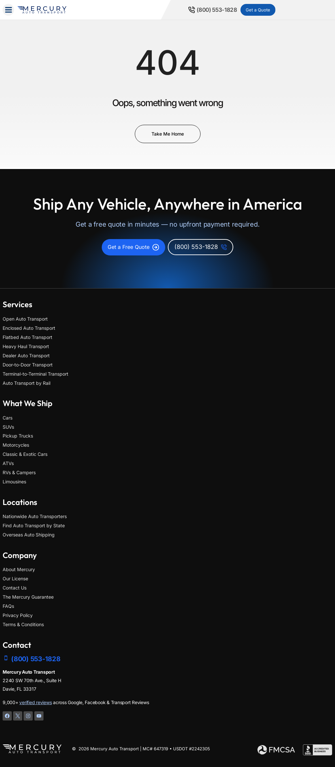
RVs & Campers (19, 472)
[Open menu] (8, 9)
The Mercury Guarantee (28, 597)
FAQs (8, 606)
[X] (17, 715)
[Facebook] (7, 715)
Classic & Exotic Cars (25, 454)
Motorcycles (16, 445)
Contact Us (14, 587)
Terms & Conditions (23, 624)
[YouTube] (39, 715)
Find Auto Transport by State (34, 525)
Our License (15, 578)
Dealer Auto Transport (26, 355)
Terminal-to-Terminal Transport (35, 374)
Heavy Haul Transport (26, 346)
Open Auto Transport (25, 319)
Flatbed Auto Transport (27, 337)
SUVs (8, 427)
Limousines (14, 481)
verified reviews (35, 702)
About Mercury (19, 569)
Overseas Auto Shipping (29, 534)
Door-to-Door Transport (28, 364)
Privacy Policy (18, 615)
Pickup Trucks (18, 436)
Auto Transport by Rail (26, 383)
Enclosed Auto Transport (29, 328)
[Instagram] (28, 715)
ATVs (8, 463)
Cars (7, 418)
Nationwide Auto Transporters (35, 516)
